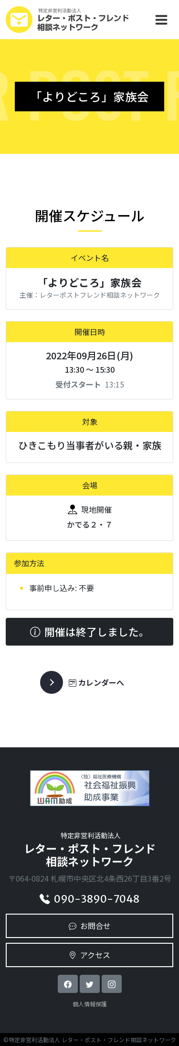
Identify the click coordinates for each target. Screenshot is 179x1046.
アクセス (89, 954)
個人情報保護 (90, 1004)
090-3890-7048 (89, 899)
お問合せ (90, 925)
